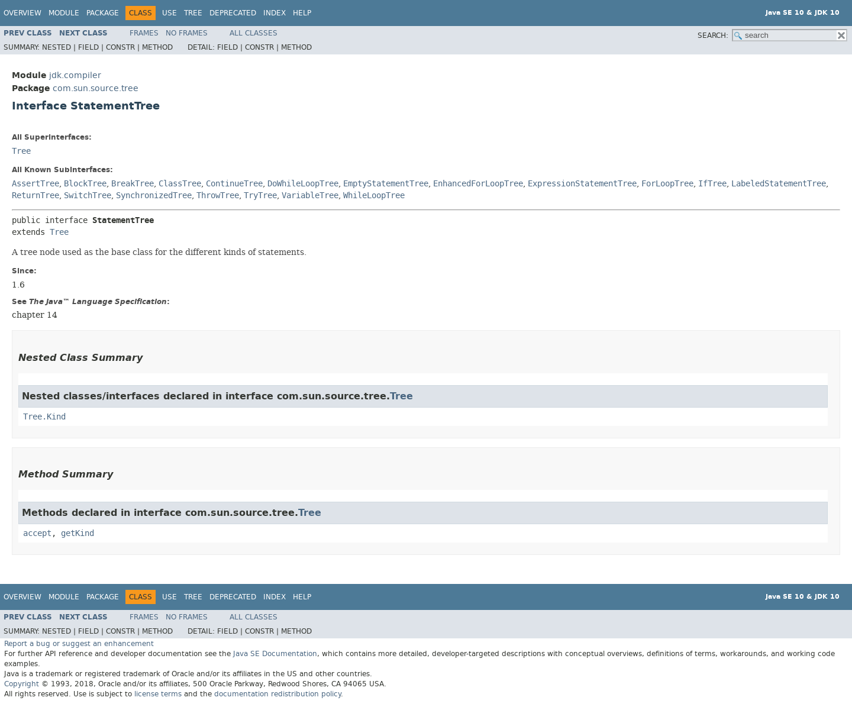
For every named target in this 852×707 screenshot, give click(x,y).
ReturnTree (35, 196)
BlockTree (85, 184)
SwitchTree (87, 196)
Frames (144, 33)
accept (37, 533)
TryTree (260, 196)
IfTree (712, 184)
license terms (158, 694)
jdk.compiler (75, 75)
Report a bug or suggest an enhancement (79, 644)
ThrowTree (217, 196)
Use (169, 13)
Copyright (21, 684)
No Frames (187, 33)
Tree (193, 13)
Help (302, 13)
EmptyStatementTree (385, 184)
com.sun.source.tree (95, 88)
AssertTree (35, 184)
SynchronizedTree (154, 196)
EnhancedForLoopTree (478, 184)
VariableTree (310, 196)
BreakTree (132, 184)
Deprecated (232, 13)
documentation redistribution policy (277, 694)
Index (274, 13)
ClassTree (180, 184)
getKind (77, 533)
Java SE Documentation (275, 654)
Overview (22, 13)
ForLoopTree (667, 184)
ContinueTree (234, 184)
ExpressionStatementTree (582, 184)
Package (102, 13)
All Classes (253, 33)
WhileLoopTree (374, 196)
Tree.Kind (44, 417)
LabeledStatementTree (778, 184)
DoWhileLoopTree (302, 184)
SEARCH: (713, 35)
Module (64, 13)
